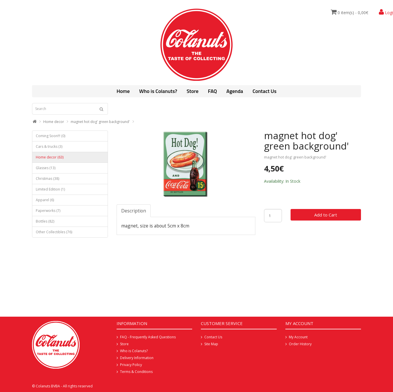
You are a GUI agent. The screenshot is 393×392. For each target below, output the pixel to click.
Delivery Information (137, 357)
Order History (300, 343)
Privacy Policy (131, 364)
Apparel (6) (45, 199)
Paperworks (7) (48, 210)
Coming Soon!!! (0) (50, 135)
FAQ (212, 91)
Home (123, 91)
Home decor (53, 121)
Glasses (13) (45, 167)
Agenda (235, 91)
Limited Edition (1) (50, 189)
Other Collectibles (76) (54, 231)
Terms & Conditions (136, 371)
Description (133, 211)
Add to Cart (325, 215)
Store (193, 91)
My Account (298, 337)
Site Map (211, 343)
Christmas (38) (47, 178)
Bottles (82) (45, 221)
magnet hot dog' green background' (100, 121)
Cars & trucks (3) (49, 146)
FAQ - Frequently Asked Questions (148, 337)
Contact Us (264, 91)
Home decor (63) (49, 157)
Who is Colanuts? (158, 91)
